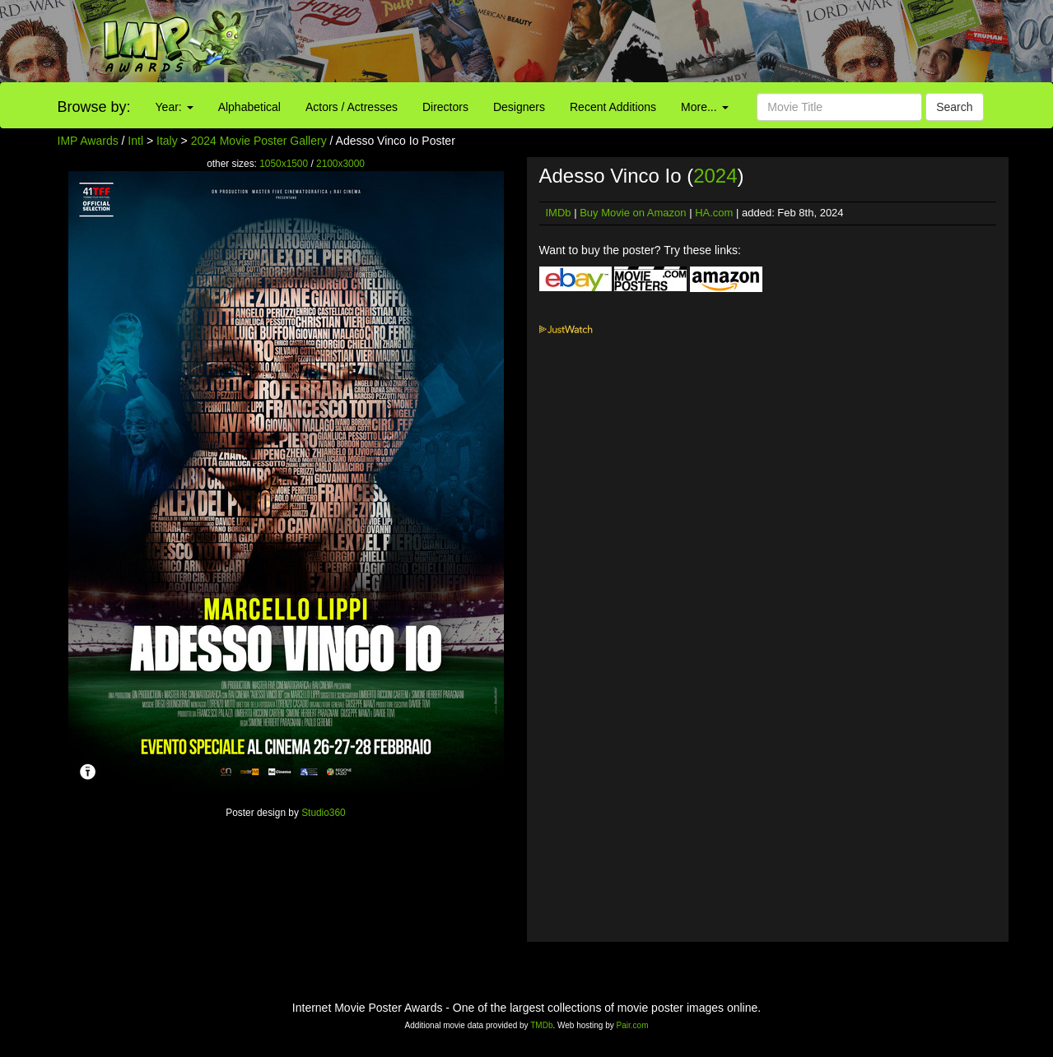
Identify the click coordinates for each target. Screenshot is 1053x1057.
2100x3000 (340, 163)
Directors (445, 107)
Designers (519, 107)
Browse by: (94, 107)
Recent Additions (613, 107)
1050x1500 (283, 163)
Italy (167, 140)
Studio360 (323, 812)
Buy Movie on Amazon (633, 212)
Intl (135, 140)
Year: (174, 107)
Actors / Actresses (351, 107)
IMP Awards (88, 140)
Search (954, 107)
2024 (715, 176)
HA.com (714, 212)
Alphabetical (249, 107)
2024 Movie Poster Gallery (259, 140)
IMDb (558, 212)
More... (704, 107)
